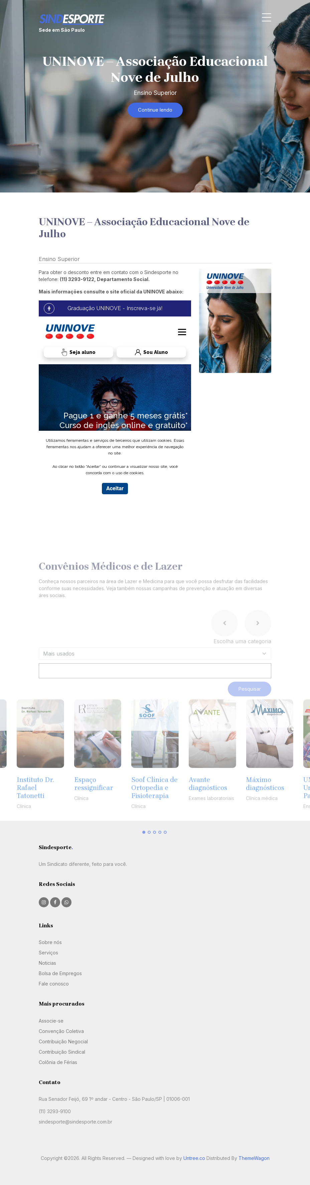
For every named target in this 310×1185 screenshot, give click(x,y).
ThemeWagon (254, 1158)
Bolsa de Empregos (60, 973)
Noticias (47, 963)
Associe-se (51, 1021)
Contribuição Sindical (62, 1052)
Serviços (48, 952)
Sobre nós (50, 942)
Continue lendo (155, 110)
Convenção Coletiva (61, 1031)
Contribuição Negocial (63, 1041)
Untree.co (194, 1158)
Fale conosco (54, 983)
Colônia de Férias (58, 1062)
